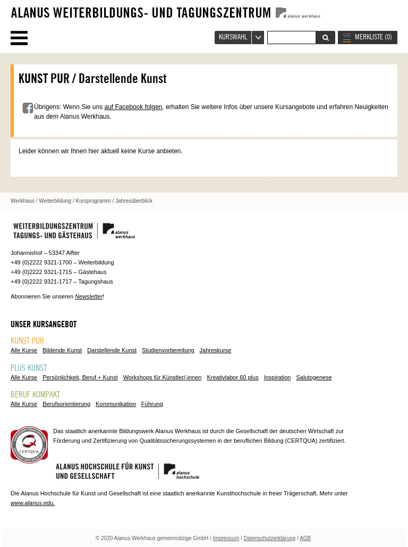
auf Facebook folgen (134, 107)
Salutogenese (314, 377)
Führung (152, 404)
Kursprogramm (93, 201)
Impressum (226, 538)
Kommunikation (116, 404)
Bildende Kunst (62, 350)
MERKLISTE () (373, 37)
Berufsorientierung (66, 404)
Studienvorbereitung (168, 350)
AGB (305, 538)
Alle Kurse (24, 350)
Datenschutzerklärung (269, 538)
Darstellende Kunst (112, 350)
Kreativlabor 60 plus (232, 377)
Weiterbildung (55, 201)
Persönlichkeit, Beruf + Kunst (80, 377)
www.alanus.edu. (33, 503)
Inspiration (277, 377)
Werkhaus (23, 201)
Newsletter (89, 296)
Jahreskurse (216, 350)
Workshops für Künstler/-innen (162, 377)
